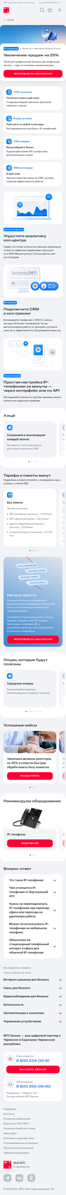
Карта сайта (10, 1133)
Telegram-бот (29, 1093)
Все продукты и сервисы (17, 968)
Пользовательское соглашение (21, 1143)
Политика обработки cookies (19, 1128)
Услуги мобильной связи (17, 973)
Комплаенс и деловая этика (19, 1138)
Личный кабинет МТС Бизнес (22, 1096)
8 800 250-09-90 (33, 1086)
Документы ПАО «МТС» (17, 1123)
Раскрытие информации (17, 1119)
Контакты (9, 1114)
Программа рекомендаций (18, 1148)
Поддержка (13, 1093)
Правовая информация (16, 1153)
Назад (10, 20)
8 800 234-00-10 (50, 2)
